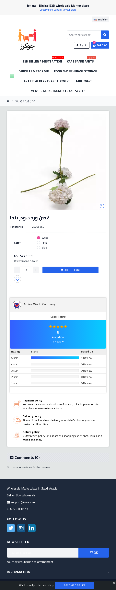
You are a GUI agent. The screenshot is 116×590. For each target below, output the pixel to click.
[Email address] (42, 553)
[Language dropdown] (100, 19)
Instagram (21, 528)
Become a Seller (74, 585)
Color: (17, 242)
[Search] (88, 34)
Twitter (11, 528)
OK (94, 553)
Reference (16, 227)
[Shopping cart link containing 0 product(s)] (100, 45)
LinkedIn (32, 528)
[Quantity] (26, 270)
